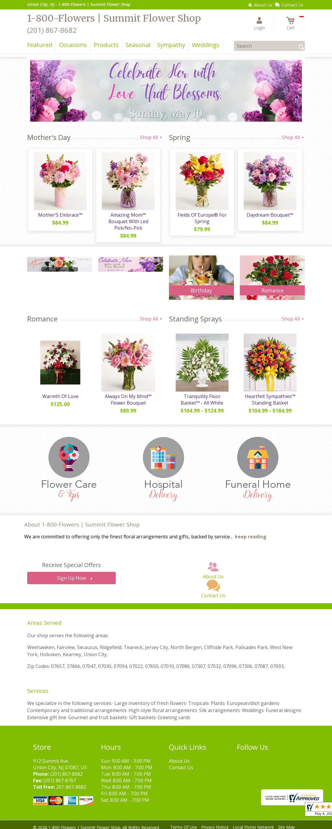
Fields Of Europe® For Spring (201, 219)
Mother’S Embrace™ (60, 216)
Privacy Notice (215, 823)
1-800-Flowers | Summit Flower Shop (114, 18)
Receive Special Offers (71, 561)
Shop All (151, 137)
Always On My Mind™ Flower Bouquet (127, 395)
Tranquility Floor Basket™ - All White (201, 395)
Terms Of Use (183, 823)
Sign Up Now (71, 574)
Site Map (286, 823)
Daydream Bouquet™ (269, 216)
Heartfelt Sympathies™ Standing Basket (269, 395)
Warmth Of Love (60, 392)
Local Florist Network (253, 823)
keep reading (250, 532)
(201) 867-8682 (52, 30)
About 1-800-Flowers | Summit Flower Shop (82, 520)
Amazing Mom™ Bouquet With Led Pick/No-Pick (128, 219)
